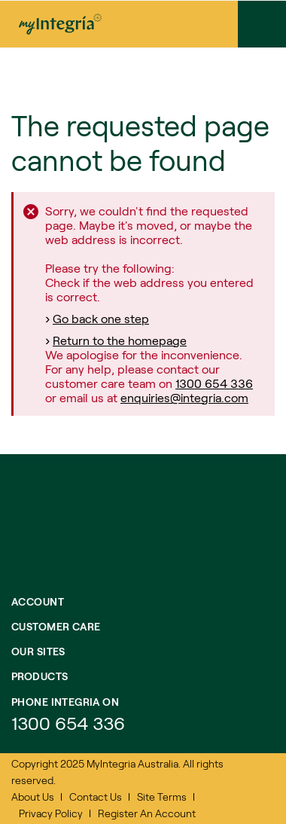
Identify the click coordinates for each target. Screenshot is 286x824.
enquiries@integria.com (184, 397)
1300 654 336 (214, 383)
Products (39, 676)
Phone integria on (65, 701)
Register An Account (147, 813)
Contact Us (95, 796)
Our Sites (38, 651)
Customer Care (55, 626)
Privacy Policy (51, 813)
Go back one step (101, 318)
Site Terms (162, 796)
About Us (32, 796)
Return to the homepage (120, 340)
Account (37, 601)
